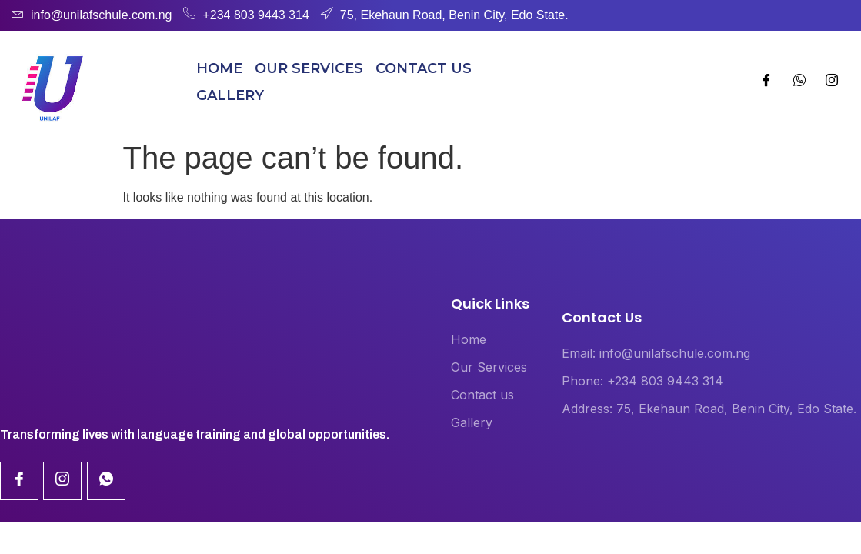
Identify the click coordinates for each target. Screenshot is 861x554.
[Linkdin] (62, 481)
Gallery (230, 95)
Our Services (309, 68)
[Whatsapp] (831, 82)
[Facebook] (766, 82)
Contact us (423, 68)
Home (219, 68)
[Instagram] (799, 82)
